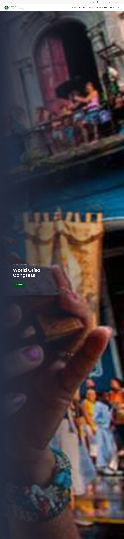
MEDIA (112, 7)
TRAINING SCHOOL (101, 7)
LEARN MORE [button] (19, 284)
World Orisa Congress (26, 273)
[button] (59, 534)
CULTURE (90, 7)
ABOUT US (82, 7)
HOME (74, 7)
